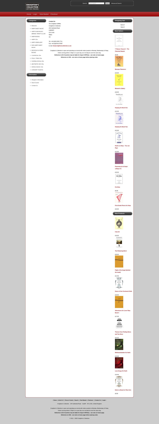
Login (35, 14)
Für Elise (117, 187)
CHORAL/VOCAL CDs (38, 61)
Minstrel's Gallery (120, 88)
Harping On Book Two (121, 126)
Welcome (34, 25)
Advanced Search (116, 3)
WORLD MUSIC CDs (37, 67)
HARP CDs (35, 39)
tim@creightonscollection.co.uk (62, 45)
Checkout (53, 14)
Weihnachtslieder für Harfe (122, 352)
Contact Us (35, 85)
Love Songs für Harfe (121, 371)
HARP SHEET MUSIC (38, 28)
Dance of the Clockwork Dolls (123, 291)
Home (29, 14)
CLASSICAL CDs (36, 55)
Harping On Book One (121, 107)
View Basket (44, 14)
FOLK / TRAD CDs (37, 58)
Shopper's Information (37, 79)
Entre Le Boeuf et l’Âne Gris (123, 390)
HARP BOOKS (36, 36)
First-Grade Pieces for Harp (123, 205)
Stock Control (35, 82)
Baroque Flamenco (120, 69)
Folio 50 (117, 232)
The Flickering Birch (121, 251)
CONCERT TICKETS (37, 69)
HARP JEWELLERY (37, 42)
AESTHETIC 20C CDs (38, 64)
